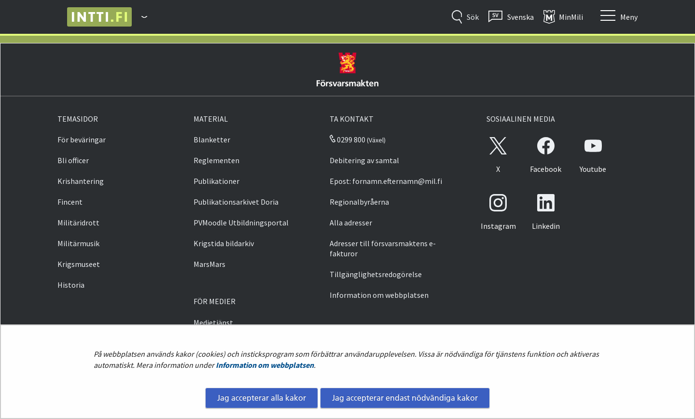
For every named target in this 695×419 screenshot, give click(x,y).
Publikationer (216, 181)
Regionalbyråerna (359, 202)
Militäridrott (78, 222)
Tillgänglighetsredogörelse (376, 274)
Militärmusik (78, 243)
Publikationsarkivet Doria (236, 202)
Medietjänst (213, 322)
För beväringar (81, 139)
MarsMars (209, 264)
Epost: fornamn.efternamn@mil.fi (386, 181)
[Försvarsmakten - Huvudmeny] (139, 17)
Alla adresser (351, 222)
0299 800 (347, 139)
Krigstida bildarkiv (224, 243)
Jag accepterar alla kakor (261, 398)
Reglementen (216, 160)
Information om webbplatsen (265, 365)
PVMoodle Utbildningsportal (241, 222)
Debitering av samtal (364, 160)
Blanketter (212, 139)
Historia (70, 285)
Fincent (70, 202)
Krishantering (80, 181)
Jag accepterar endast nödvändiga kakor (405, 398)
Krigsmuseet (78, 264)
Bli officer (73, 160)
